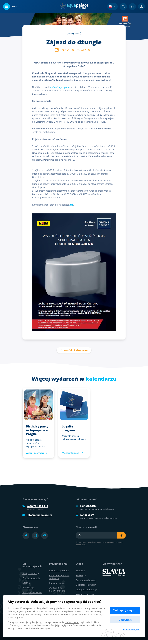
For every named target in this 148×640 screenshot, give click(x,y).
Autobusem (85, 514)
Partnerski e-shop (86, 594)
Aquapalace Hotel (86, 589)
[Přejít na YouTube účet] (44, 535)
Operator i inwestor (86, 584)
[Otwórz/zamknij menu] (10, 6)
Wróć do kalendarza (74, 350)
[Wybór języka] (112, 6)
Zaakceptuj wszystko (125, 610)
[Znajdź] (123, 6)
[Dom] (73, 6)
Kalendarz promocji (59, 570)
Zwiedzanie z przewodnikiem (57, 589)
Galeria (26, 582)
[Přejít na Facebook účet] (25, 535)
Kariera (81, 575)
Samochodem (86, 506)
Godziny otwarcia (31, 578)
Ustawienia (125, 619)
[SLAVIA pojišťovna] (114, 572)
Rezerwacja (28, 587)
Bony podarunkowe (32, 592)
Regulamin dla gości (86, 580)
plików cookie (72, 622)
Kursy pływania (57, 583)
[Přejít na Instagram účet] (35, 535)
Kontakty (80, 570)
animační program (59, 87)
